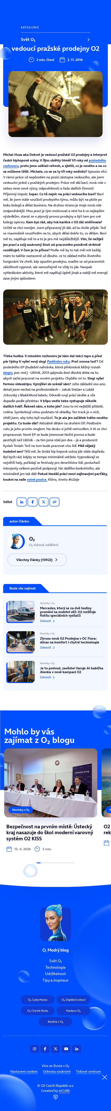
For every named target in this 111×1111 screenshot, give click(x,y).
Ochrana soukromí (57, 1071)
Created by (55, 1094)
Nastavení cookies (24, 1071)
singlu (7, 372)
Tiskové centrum (88, 1071)
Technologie (32, 53)
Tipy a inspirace (36, 82)
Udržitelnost (33, 68)
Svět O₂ (28, 39)
